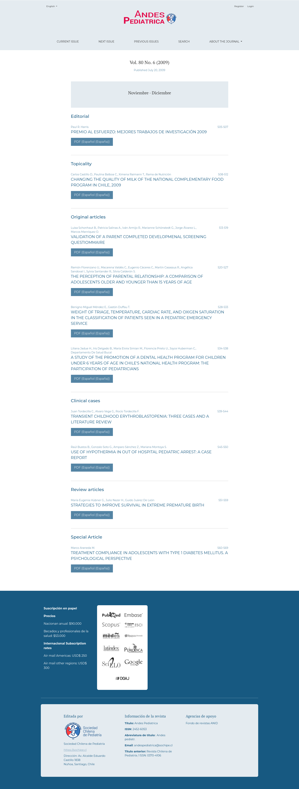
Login (250, 6)
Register (239, 6)
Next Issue (106, 41)
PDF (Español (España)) (92, 142)
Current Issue (68, 41)
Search (184, 41)
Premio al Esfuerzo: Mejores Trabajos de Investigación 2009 (139, 132)
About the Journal (224, 41)
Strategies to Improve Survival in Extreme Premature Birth (137, 505)
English (53, 6)
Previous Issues (146, 41)
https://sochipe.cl (75, 750)
